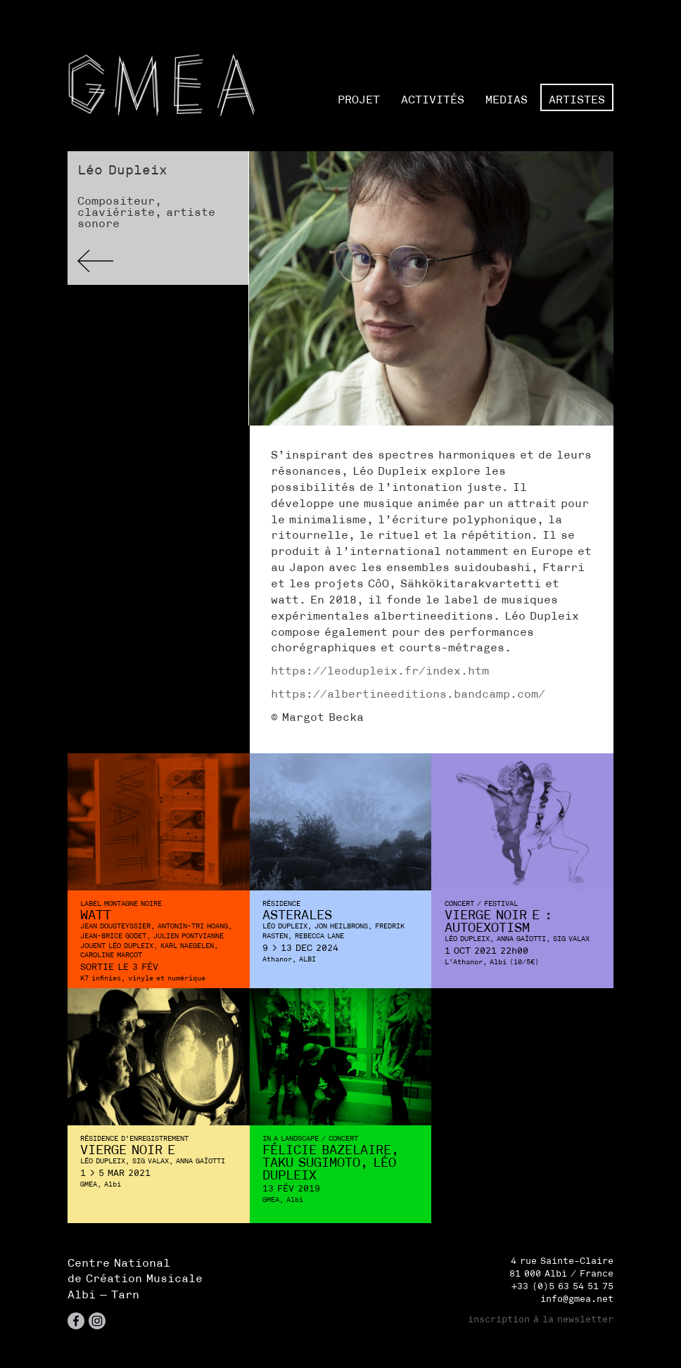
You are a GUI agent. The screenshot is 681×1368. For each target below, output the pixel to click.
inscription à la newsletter (540, 1319)
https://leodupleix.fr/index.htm (380, 670)
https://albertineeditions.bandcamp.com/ (408, 693)
